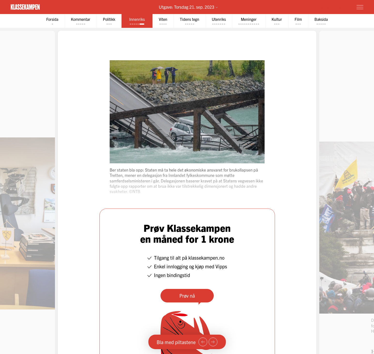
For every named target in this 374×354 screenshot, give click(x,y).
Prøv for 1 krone (331, 6)
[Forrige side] (202, 342)
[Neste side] (213, 342)
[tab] (52, 21)
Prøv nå (187, 296)
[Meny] (360, 7)
